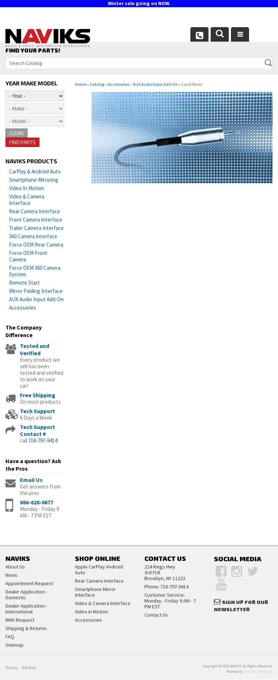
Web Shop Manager (258, 671)
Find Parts (22, 142)
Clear (16, 133)
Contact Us (156, 615)
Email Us (31, 480)
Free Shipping (37, 395)
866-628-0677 (36, 502)
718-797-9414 (42, 440)
